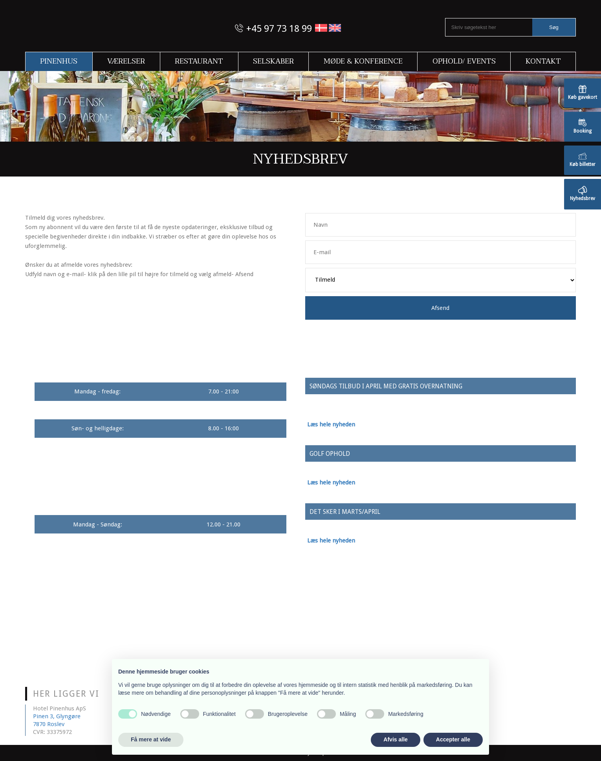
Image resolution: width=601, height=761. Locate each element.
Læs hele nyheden (331, 424)
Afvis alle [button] (395, 739)
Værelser (126, 61)
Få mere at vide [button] (151, 739)
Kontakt (543, 61)
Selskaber (273, 61)
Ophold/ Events (464, 61)
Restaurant (199, 61)
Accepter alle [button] (453, 739)
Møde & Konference (363, 61)
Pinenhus (58, 61)
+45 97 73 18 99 (279, 28)
